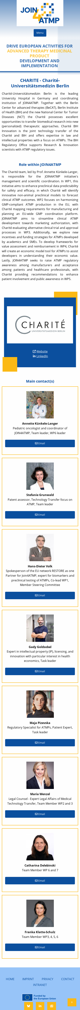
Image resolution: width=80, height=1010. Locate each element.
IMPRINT (28, 979)
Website (42, 351)
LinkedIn (42, 356)
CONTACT (67, 979)
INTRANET (40, 985)
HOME (10, 979)
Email (40, 443)
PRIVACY (47, 979)
